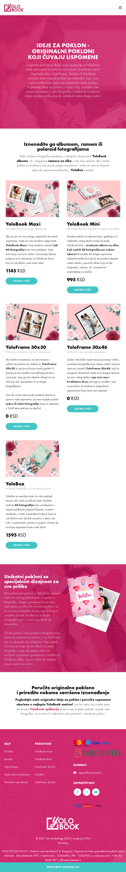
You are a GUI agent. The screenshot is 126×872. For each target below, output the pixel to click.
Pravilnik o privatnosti (16, 782)
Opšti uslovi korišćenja (16, 774)
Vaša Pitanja (11, 767)
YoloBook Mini (83, 224)
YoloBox (15, 484)
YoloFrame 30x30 (26, 347)
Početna (8, 751)
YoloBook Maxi (23, 224)
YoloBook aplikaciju (44, 709)
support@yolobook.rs (87, 772)
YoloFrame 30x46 (87, 347)
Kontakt (8, 759)
